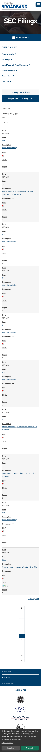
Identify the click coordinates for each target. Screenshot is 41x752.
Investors (20, 37)
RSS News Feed (9, 683)
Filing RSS (33, 599)
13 (21, 624)
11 (21, 616)
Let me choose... (7, 743)
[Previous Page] (22, 608)
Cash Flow (5, 81)
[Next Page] (22, 660)
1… (22, 612)
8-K (3, 140)
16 (21, 636)
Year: (3, 117)
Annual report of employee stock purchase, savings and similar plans (18, 193)
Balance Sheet (7, 76)
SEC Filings (6, 59)
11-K (4, 184)
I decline (10, 748)
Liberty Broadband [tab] (20, 93)
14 (21, 628)
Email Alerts (7, 671)
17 (21, 640)
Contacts (7, 677)
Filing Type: (6, 108)
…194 (21, 656)
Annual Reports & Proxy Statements (15, 65)
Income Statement (8, 70)
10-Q (4, 560)
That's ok (29, 748)
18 (21, 644)
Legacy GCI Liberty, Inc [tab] (20, 99)
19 (21, 648)
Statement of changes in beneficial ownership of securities (19, 428)
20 (21, 652)
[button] (38, 4)
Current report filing (9, 148)
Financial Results (8, 54)
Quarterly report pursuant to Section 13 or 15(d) (20, 567)
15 (21, 632)
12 (21, 620)
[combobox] (14, 113)
